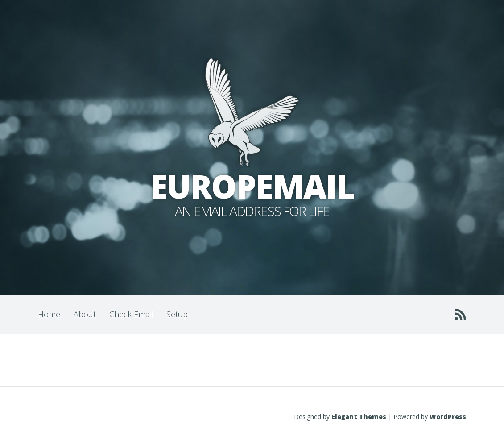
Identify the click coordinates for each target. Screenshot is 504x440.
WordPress (448, 416)
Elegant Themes (358, 416)
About (85, 314)
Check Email (131, 314)
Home (49, 314)
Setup (177, 314)
